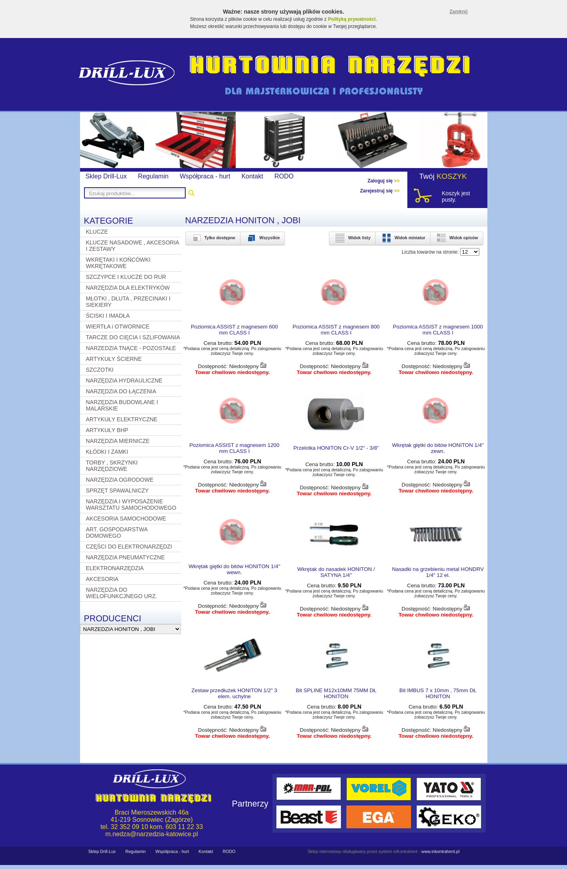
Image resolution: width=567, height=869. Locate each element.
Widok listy (352, 237)
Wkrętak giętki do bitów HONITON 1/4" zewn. (438, 448)
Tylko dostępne (212, 237)
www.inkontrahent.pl (440, 851)
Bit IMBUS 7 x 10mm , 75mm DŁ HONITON (438, 693)
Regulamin (153, 176)
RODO (284, 176)
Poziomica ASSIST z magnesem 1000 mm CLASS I (438, 330)
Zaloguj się (383, 181)
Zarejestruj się (380, 191)
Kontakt (252, 176)
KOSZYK (452, 176)
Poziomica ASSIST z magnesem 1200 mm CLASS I (234, 448)
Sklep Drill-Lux (106, 176)
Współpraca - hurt (205, 176)
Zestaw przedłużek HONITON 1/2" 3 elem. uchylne (234, 693)
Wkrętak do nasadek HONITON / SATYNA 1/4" (336, 572)
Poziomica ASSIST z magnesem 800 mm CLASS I (336, 330)
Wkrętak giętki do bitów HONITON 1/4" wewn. (234, 569)
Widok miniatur (403, 237)
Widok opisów (456, 237)
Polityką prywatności (352, 19)
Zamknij (458, 11)
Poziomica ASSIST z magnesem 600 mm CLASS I (234, 330)
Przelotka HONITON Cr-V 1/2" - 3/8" (336, 448)
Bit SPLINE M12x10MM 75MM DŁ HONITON (336, 693)
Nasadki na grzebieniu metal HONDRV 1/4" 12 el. (438, 572)
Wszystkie (262, 237)
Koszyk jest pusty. (456, 196)
